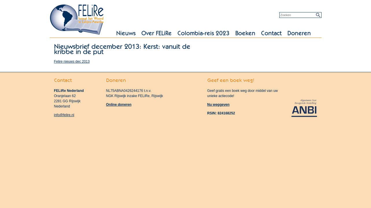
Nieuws (126, 33)
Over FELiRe (156, 33)
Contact (271, 33)
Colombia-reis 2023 (204, 33)
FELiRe (77, 20)
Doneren (299, 33)
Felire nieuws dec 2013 (72, 62)
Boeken (245, 33)
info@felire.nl (64, 115)
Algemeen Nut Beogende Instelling (304, 107)
